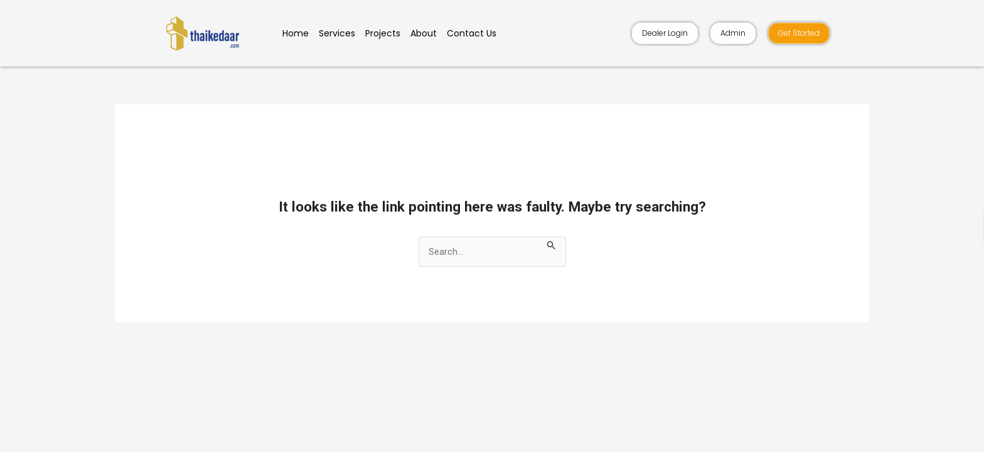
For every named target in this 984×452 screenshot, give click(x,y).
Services (337, 33)
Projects (382, 33)
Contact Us (471, 33)
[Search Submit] (552, 244)
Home (295, 33)
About (423, 33)
